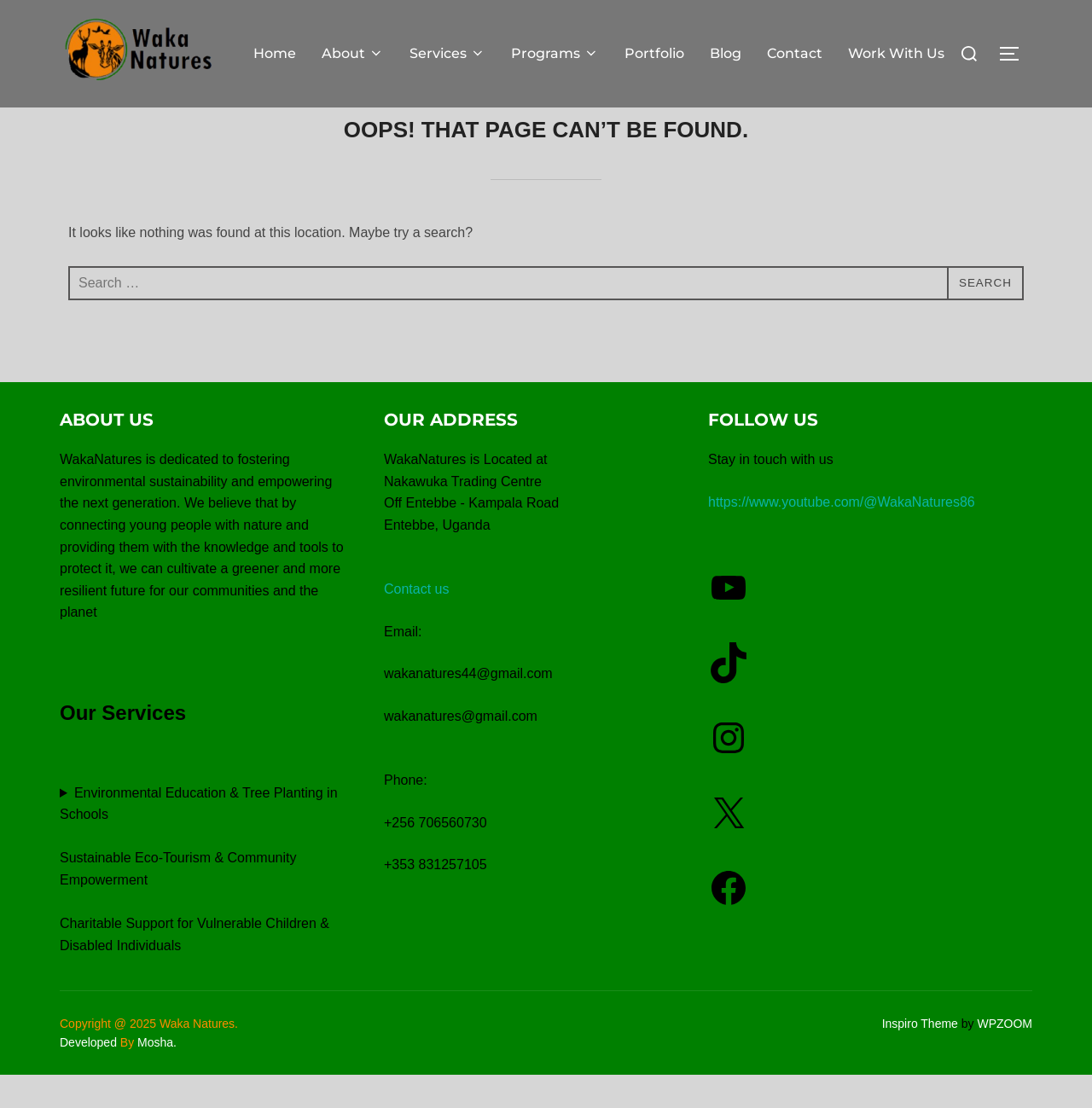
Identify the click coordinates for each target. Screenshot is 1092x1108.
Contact (794, 53)
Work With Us (896, 53)
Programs (555, 53)
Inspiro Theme (920, 1057)
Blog (725, 53)
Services (447, 53)
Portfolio (654, 53)
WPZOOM (1004, 1057)
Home (274, 53)
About (353, 53)
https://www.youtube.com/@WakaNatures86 (841, 536)
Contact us (416, 623)
